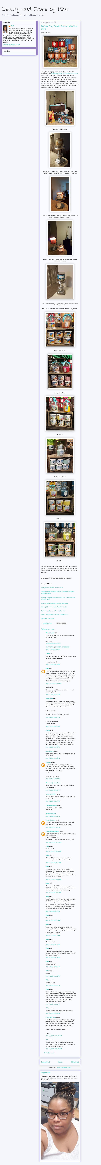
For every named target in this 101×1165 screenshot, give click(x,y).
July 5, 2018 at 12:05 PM (53, 851)
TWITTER (58, 647)
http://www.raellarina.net (53, 643)
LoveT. (48, 653)
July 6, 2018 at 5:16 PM (53, 985)
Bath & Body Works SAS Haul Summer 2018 (54, 614)
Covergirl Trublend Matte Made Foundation (54, 607)
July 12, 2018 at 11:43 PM (54, 1049)
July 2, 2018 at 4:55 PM (53, 790)
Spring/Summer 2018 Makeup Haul (52, 588)
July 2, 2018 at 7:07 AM (53, 747)
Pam (47, 668)
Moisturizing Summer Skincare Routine (53, 611)
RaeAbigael (49, 633)
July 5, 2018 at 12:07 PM (53, 862)
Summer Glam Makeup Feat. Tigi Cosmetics (54, 603)
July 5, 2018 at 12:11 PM (53, 892)
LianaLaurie (50, 751)
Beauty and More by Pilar (35, 9)
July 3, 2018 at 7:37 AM (53, 816)
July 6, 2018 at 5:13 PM (53, 935)
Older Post (75, 1062)
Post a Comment (49, 1053)
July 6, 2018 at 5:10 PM (53, 911)
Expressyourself (51, 813)
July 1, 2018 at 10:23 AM (53, 683)
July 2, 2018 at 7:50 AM (53, 758)
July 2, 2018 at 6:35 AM (53, 726)
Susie (48, 730)
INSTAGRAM (50, 647)
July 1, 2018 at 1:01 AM (53, 649)
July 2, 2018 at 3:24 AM (53, 717)
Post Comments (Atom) (64, 1067)
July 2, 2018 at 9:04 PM (53, 801)
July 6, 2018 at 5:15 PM (53, 957)
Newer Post (45, 1062)
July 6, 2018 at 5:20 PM (53, 1004)
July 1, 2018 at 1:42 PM (53, 694)
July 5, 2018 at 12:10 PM (53, 879)
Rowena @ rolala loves (53, 783)
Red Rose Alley (51, 1017)
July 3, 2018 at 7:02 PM (53, 827)
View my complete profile (11, 44)
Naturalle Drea (50, 820)
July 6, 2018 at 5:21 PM (53, 1013)
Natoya (48, 762)
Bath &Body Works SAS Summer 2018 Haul (64, 73)
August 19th (45, 1073)
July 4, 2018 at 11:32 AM (53, 842)
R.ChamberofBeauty (52, 831)
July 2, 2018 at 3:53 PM (53, 779)
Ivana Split (49, 698)
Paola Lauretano (51, 805)
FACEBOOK (66, 647)
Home (60, 1062)
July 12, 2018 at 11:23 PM (54, 1036)
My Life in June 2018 (47, 618)
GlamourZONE (50, 794)
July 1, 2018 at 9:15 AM (53, 664)
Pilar (47, 846)
